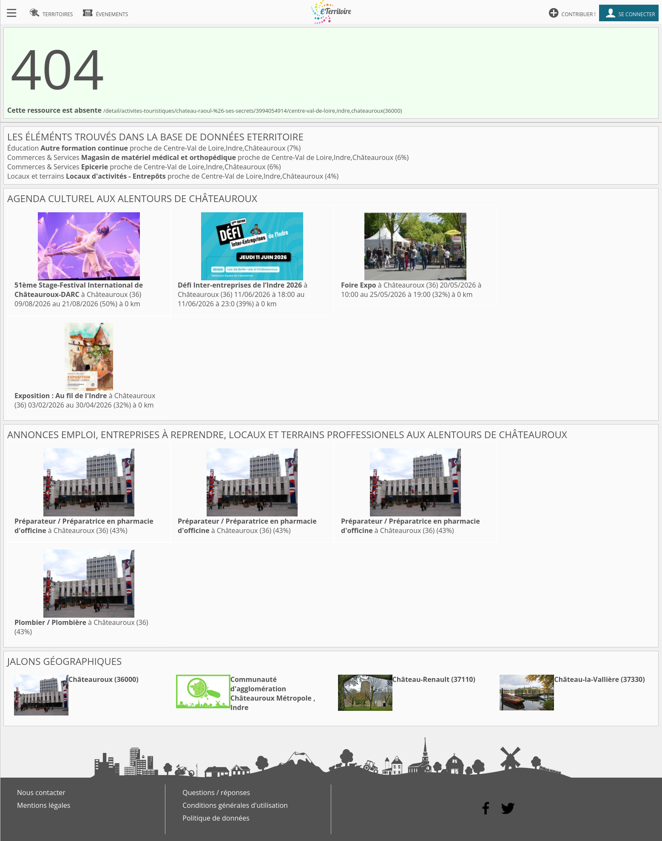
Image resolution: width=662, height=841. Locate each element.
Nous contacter (41, 792)
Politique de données (215, 818)
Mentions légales (43, 805)
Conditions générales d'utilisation (235, 805)
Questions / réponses (216, 792)
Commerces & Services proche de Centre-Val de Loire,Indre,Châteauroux (201, 157)
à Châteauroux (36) (78, 289)
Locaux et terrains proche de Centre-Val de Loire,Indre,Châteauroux (166, 176)
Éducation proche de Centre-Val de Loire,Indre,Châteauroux (147, 148)
